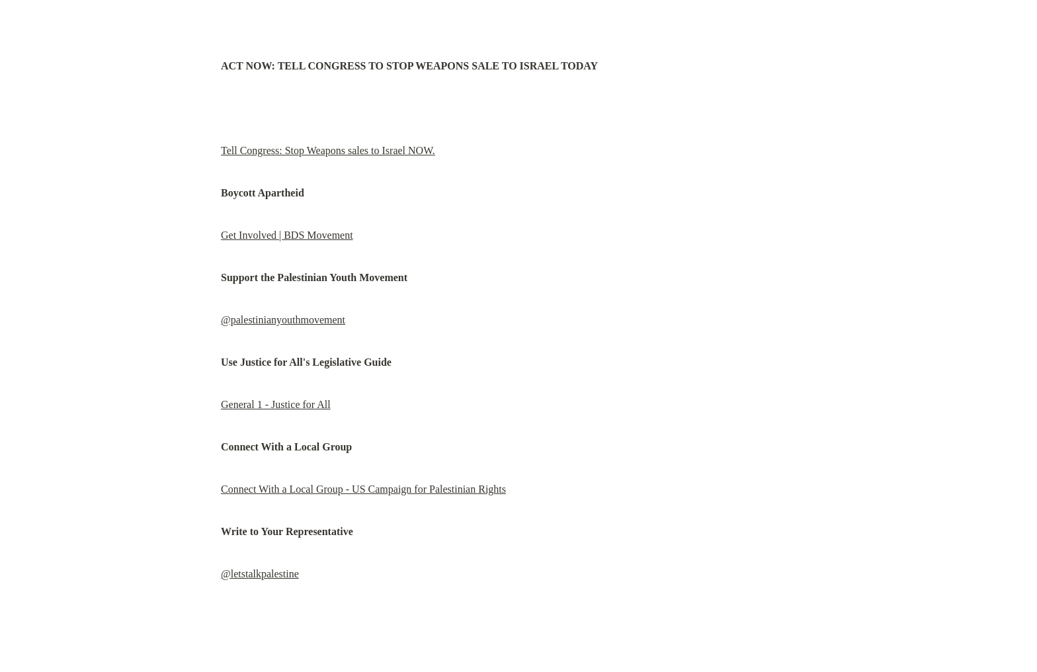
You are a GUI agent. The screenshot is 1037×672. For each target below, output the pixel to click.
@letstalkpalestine (260, 573)
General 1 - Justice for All (276, 404)
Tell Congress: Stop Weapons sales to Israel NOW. (328, 150)
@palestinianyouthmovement (283, 319)
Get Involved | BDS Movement (287, 235)
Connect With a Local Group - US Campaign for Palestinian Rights (363, 489)
